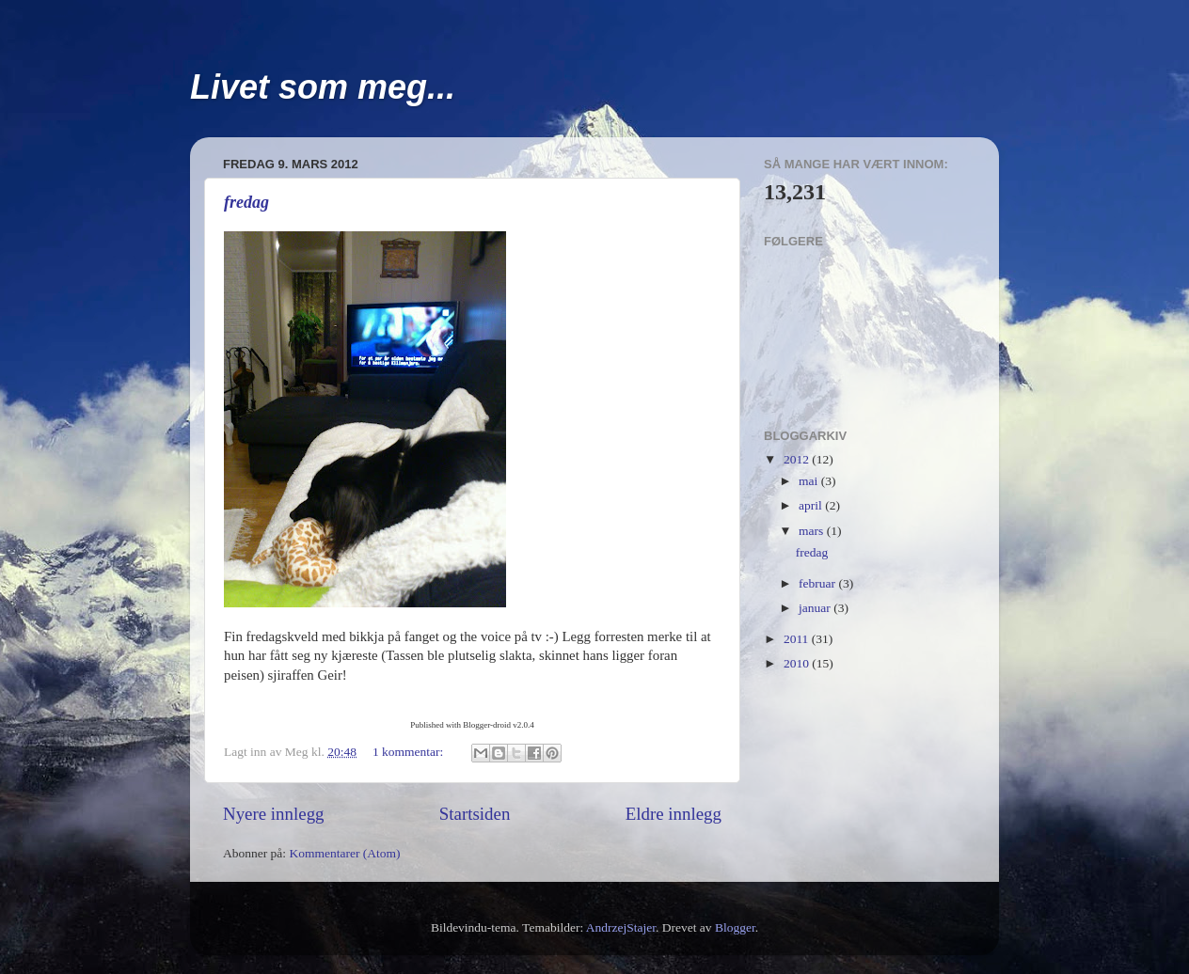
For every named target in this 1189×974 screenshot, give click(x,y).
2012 (798, 459)
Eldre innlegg (673, 814)
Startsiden (475, 814)
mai (810, 481)
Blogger (735, 927)
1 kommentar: (410, 752)
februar (818, 583)
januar (816, 608)
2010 (798, 663)
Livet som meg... (322, 87)
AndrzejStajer (621, 927)
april (812, 505)
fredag (246, 202)
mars (813, 531)
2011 (798, 639)
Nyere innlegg (274, 814)
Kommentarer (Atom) (344, 853)
